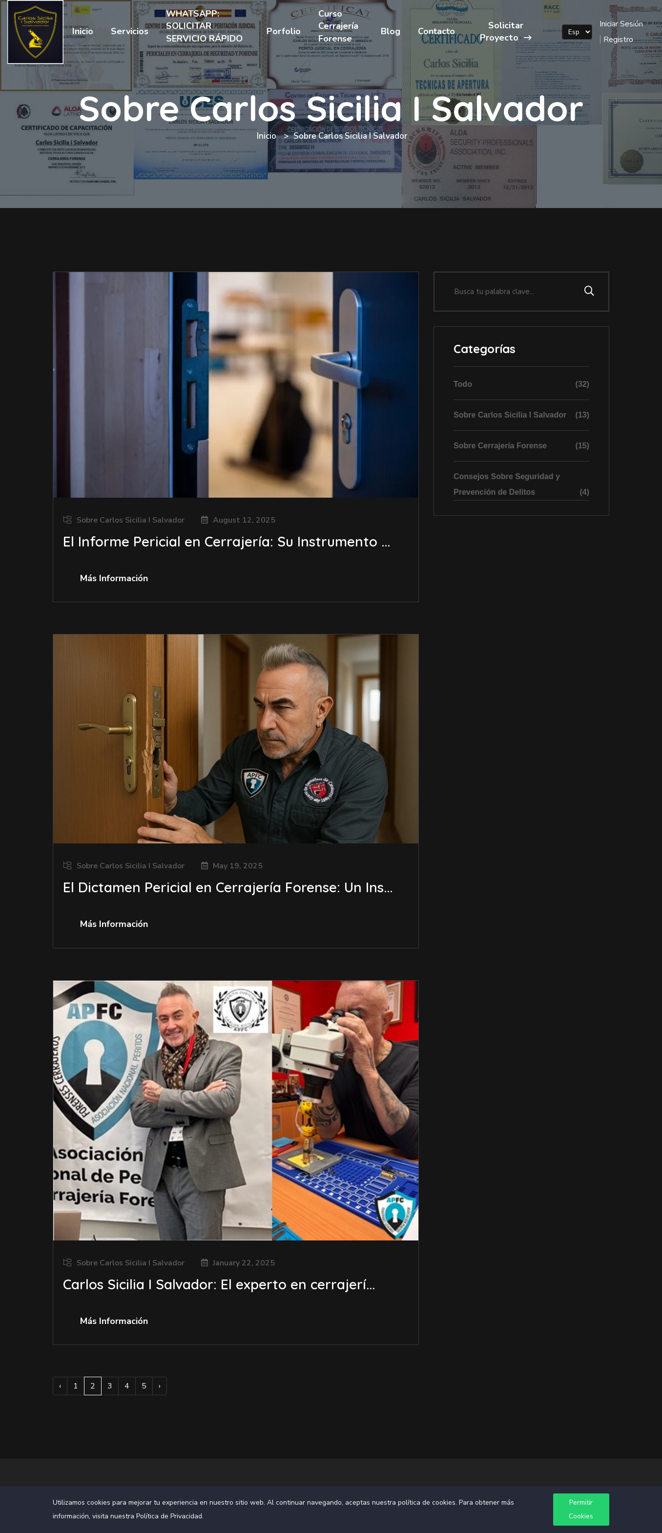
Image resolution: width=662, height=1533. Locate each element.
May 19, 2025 (238, 866)
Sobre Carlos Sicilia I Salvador (131, 520)
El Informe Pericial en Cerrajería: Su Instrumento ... (226, 541)
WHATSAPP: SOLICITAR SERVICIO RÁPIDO (204, 26)
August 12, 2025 (244, 520)
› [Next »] (160, 1386)
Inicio (82, 31)
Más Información (114, 578)
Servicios (129, 31)
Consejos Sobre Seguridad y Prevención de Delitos (521, 486)
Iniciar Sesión (621, 24)
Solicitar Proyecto (506, 31)
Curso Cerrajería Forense (338, 26)
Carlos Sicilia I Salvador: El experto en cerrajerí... (219, 1284)
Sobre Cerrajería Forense (521, 446)
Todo (521, 384)
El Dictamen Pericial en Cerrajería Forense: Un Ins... (228, 887)
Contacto (436, 31)
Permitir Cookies (581, 1509)
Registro (618, 39)
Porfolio (284, 31)
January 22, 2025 (244, 1263)
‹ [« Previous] (60, 1386)
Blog (390, 31)
